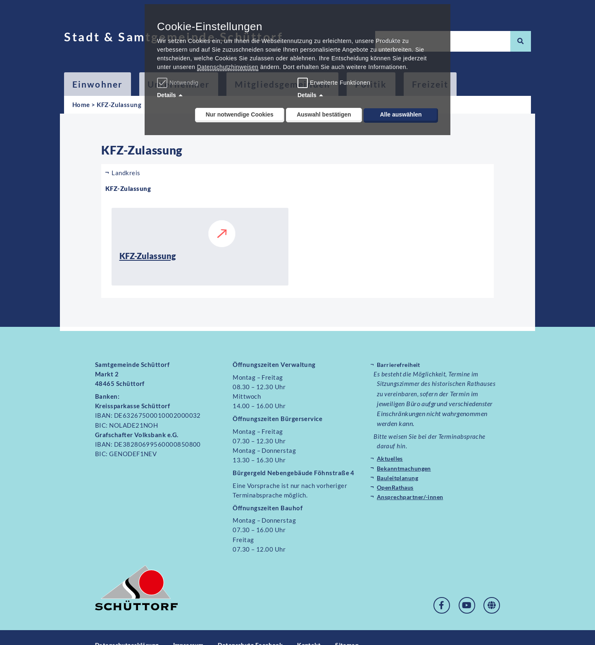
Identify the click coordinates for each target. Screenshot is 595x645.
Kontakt (320, 629)
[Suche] (520, 41)
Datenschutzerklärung (128, 629)
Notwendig (178, 83)
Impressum (193, 629)
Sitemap (360, 629)
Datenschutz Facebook (259, 629)
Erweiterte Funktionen (340, 82)
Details (166, 95)
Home (81, 104)
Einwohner (97, 84)
